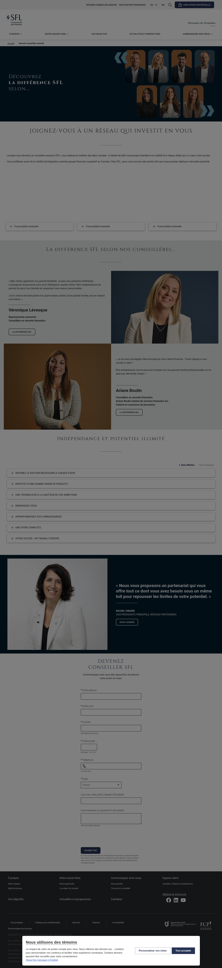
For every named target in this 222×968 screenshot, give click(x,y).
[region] (111, 951)
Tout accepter (183, 950)
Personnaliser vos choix (153, 950)
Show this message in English (42, 960)
